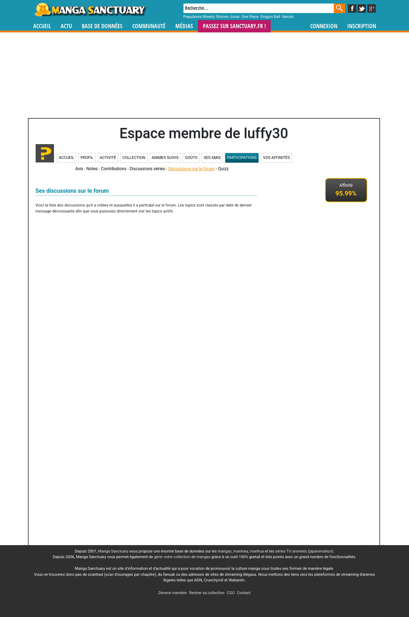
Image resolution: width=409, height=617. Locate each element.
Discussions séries (147, 168)
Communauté (149, 26)
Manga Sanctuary (113, 551)
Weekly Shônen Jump (221, 16)
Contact (243, 593)
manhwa (240, 551)
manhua (257, 551)
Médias (184, 26)
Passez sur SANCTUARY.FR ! (234, 26)
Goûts (191, 157)
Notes (92, 168)
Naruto (288, 16)
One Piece (250, 16)
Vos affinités (276, 157)
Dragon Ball (270, 16)
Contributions (113, 168)
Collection (133, 157)
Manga (90, 9)
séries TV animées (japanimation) (304, 551)
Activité (108, 157)
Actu (66, 26)
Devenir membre (172, 593)
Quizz (223, 168)
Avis (79, 168)
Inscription (361, 26)
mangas (225, 551)
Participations (242, 157)
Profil (86, 157)
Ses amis (212, 157)
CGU (231, 593)
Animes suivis (165, 157)
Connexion (323, 26)
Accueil (42, 26)
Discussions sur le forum (191, 168)
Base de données (102, 26)
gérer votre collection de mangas (182, 557)
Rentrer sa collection (206, 593)
